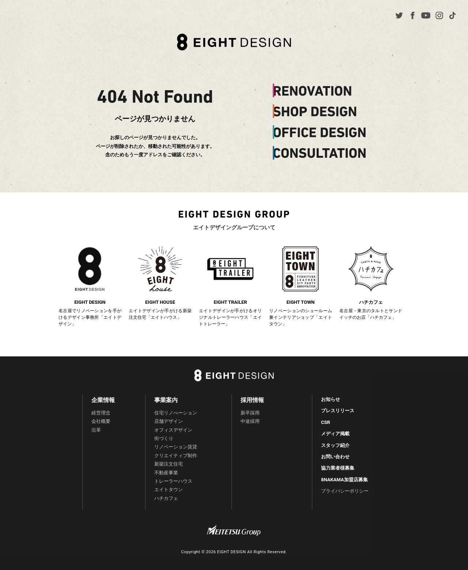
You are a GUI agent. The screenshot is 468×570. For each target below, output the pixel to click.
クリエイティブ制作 (175, 455)
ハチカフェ (166, 498)
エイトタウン (168, 489)
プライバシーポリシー (345, 491)
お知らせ (330, 399)
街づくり (163, 438)
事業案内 (166, 400)
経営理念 (100, 413)
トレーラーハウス (173, 481)
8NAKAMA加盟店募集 (344, 479)
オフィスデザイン (173, 430)
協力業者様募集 (337, 468)
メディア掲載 (335, 433)
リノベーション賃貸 (175, 447)
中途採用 (250, 421)
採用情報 (252, 400)
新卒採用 (250, 413)
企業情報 (103, 400)
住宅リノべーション (175, 413)
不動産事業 (166, 472)
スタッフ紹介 (335, 445)
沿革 (96, 430)
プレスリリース (337, 410)
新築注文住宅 (168, 464)
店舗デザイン (168, 421)
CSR (325, 422)
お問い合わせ (335, 456)
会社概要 (100, 421)
